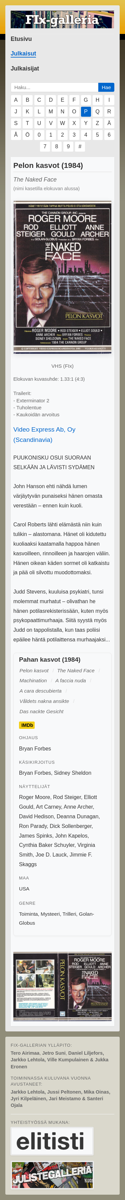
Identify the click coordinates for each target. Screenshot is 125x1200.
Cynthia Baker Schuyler (46, 845)
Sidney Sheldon (72, 773)
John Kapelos (71, 836)
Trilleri (69, 914)
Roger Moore (34, 797)
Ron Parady (33, 826)
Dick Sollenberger (70, 826)
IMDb (27, 725)
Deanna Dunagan (77, 816)
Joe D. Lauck (51, 855)
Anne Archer (78, 807)
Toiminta (28, 914)
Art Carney (48, 807)
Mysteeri (50, 914)
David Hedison (36, 816)
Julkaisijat (25, 68)
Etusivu (21, 39)
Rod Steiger (67, 797)
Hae (106, 87)
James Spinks (35, 836)
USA (24, 888)
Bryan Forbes (35, 748)
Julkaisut (23, 53)
